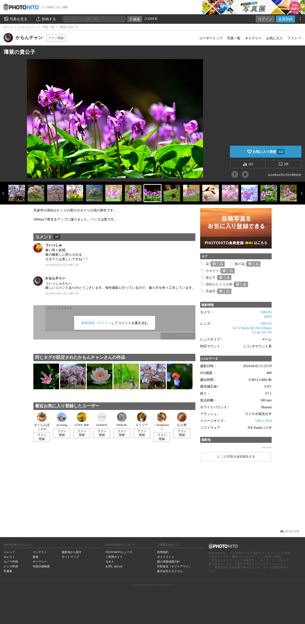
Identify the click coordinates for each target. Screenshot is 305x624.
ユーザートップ (211, 38)
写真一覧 (48, 27)
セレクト (9, 556)
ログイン (265, 19)
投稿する (46, 18)
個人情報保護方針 (168, 561)
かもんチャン (27, 27)
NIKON (266, 312)
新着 (35, 556)
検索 (134, 19)
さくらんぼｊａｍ (42, 421)
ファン (292, 38)
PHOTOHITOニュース (119, 552)
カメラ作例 (11, 561)
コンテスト (40, 552)
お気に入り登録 (269, 151)
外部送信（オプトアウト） (174, 566)
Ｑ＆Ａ (110, 561)
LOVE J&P (82, 419)
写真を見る (15, 18)
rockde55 (101, 419)
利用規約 (162, 552)
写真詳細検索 (41, 566)
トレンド (9, 552)
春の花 (240, 264)
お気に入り (274, 38)
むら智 (182, 419)
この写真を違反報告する (238, 456)
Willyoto (122, 419)
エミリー (142, 419)
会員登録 (285, 19)
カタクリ (212, 271)
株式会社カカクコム (170, 571)
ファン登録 (56, 38)
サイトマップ (70, 556)
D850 (268, 317)
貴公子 (211, 278)
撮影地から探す (72, 552)
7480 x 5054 (263, 421)
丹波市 (211, 291)
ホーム (8, 27)
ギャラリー (253, 38)
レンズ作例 (11, 566)
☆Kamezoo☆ (161, 421)
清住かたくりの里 (219, 284)
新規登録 (88, 323)
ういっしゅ (53, 245)
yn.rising (61, 419)
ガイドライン (165, 556)
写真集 (8, 571)
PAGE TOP (292, 531)
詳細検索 (151, 18)
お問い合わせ (114, 566)
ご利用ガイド (114, 556)
